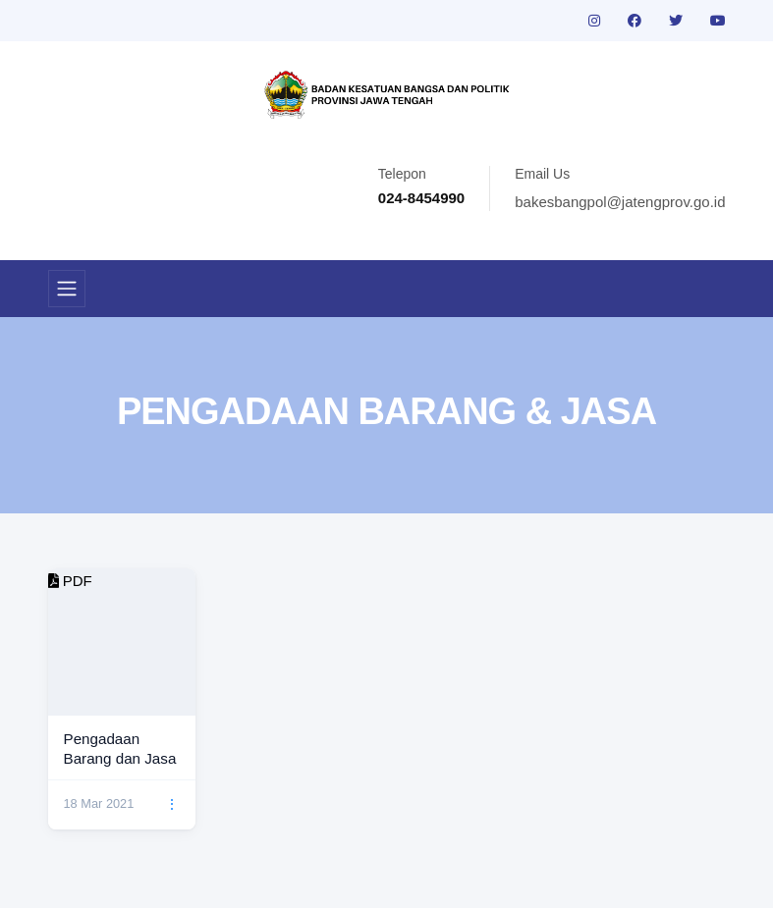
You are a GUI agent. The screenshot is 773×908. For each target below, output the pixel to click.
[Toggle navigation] (66, 288)
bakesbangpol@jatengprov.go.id (620, 201)
